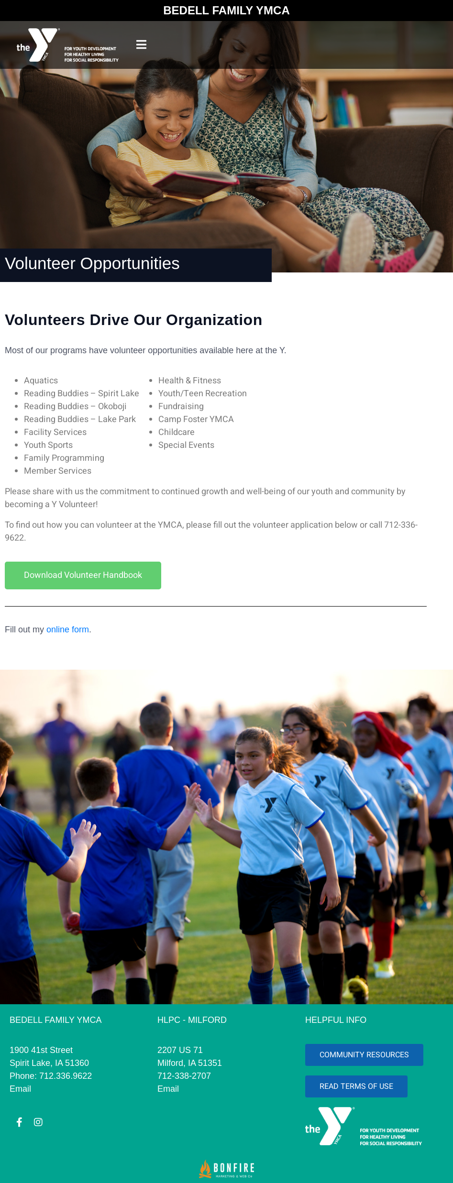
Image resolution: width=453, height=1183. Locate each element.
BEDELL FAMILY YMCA (226, 10)
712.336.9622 (65, 1076)
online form (67, 629)
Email (20, 1089)
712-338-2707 (184, 1076)
